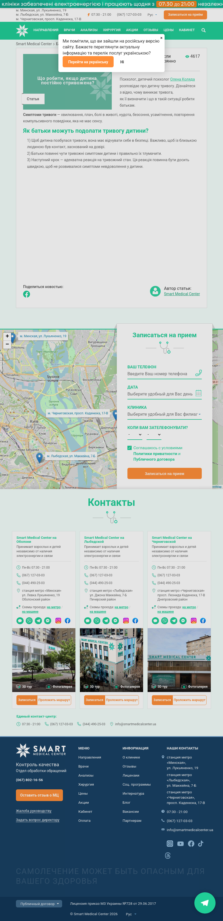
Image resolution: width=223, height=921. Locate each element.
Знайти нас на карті (204, 902)
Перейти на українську (88, 62)
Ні (122, 62)
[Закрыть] (161, 37)
